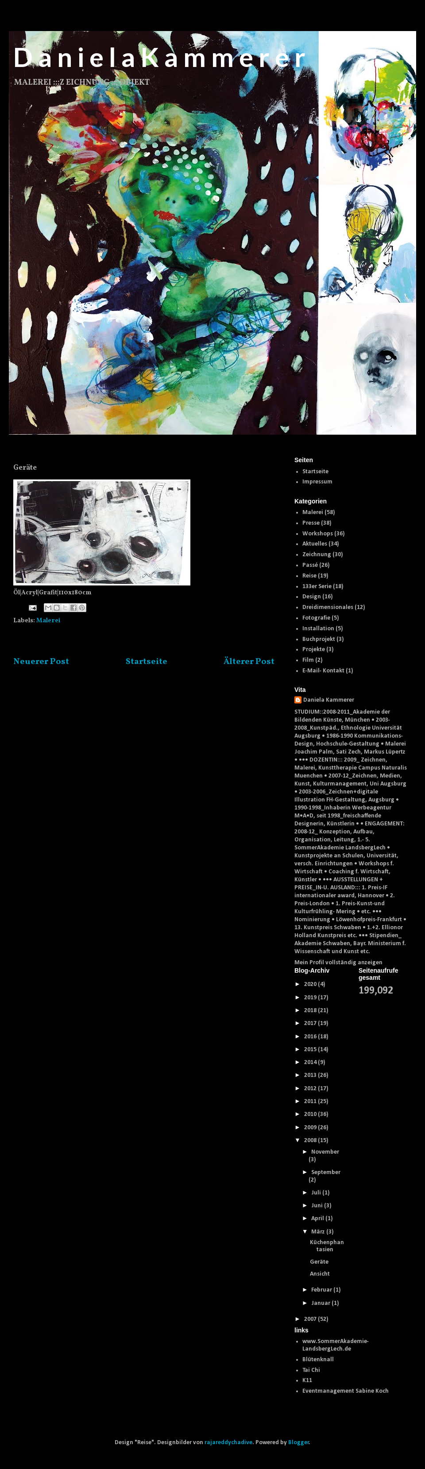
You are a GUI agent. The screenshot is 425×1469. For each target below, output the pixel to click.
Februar (322, 1290)
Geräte (319, 1262)
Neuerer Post (41, 662)
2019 (311, 997)
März (318, 1232)
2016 (311, 1036)
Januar (321, 1303)
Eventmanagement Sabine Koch (345, 1391)
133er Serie (317, 586)
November (325, 1152)
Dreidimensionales (327, 607)
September (325, 1172)
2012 (311, 1088)
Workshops (317, 533)
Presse (311, 523)
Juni (317, 1205)
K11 (307, 1380)
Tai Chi (311, 1370)
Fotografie (316, 618)
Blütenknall (318, 1359)
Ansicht (320, 1274)
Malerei (48, 621)
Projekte (313, 649)
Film (308, 660)
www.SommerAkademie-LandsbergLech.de (335, 1345)
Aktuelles (314, 544)
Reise (309, 576)
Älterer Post (249, 662)
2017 (311, 1023)
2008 (311, 1140)
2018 (311, 1010)
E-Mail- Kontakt (323, 671)
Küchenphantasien (327, 1246)
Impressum (317, 482)
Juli (316, 1193)
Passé (310, 565)
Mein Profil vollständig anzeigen (338, 962)
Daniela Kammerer (328, 700)
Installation (318, 628)
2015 (311, 1049)
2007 (311, 1319)
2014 (311, 1062)
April (318, 1218)
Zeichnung (316, 554)
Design (311, 596)
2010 (311, 1114)
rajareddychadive (228, 1442)
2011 (311, 1101)
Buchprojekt (318, 639)
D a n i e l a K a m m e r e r (159, 57)
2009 (311, 1127)
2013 (311, 1075)
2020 (311, 984)
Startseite (146, 662)
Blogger (298, 1442)
